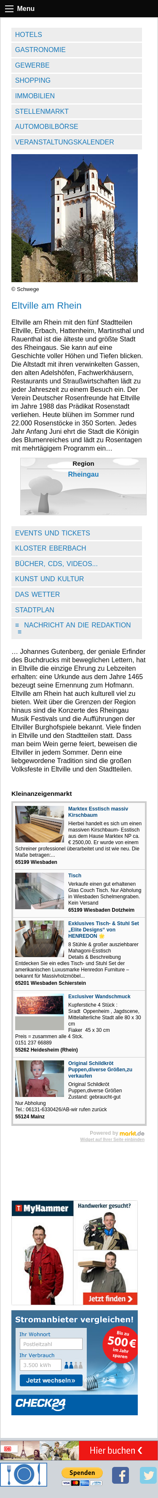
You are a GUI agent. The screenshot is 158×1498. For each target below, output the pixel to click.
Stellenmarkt (42, 111)
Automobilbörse (46, 126)
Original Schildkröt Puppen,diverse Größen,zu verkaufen (100, 1069)
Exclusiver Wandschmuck (99, 997)
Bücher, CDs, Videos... (56, 563)
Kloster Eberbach (50, 548)
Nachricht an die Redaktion (73, 628)
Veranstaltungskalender (64, 142)
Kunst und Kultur (49, 578)
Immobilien (35, 96)
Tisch (74, 876)
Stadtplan (34, 610)
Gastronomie (40, 49)
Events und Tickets (52, 533)
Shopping (33, 80)
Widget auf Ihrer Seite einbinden (112, 1139)
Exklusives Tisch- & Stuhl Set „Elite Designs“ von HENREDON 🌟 (103, 930)
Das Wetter (37, 594)
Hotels (28, 34)
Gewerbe (32, 65)
